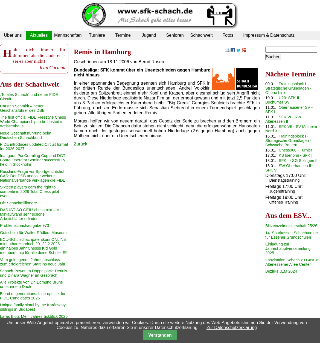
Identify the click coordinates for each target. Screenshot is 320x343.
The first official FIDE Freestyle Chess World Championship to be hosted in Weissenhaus (33, 121)
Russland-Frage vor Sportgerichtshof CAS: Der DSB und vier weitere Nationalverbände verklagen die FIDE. (33, 175)
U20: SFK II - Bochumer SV (283, 100)
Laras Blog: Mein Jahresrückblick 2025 (34, 316)
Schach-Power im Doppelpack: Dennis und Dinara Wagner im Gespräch (33, 273)
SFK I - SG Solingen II (298, 160)
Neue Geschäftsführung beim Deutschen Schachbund (25, 135)
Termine (123, 35)
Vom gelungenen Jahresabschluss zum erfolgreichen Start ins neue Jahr (32, 262)
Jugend (149, 35)
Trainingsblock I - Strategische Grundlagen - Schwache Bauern (288, 140)
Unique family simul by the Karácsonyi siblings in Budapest (33, 307)
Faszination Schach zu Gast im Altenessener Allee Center (292, 262)
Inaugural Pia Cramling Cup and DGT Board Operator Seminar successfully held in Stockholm (32, 160)
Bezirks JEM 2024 (281, 271)
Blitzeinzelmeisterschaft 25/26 (291, 226)
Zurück (80, 144)
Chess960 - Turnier (295, 150)
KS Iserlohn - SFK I (295, 155)
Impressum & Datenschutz (269, 35)
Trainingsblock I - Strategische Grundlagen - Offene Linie (288, 88)
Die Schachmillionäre (18, 203)
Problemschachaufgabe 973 (24, 225)
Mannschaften (68, 35)
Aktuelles (39, 35)
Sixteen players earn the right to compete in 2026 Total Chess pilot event (29, 191)
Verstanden (159, 335)
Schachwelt (201, 35)
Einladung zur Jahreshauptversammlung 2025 (288, 248)
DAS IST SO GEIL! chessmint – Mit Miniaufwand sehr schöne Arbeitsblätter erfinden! (31, 214)
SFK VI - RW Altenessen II (283, 119)
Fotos (227, 35)
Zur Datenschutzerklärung (231, 327)
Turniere (97, 35)
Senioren (175, 35)
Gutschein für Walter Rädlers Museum (33, 232)
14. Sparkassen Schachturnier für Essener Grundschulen (291, 235)
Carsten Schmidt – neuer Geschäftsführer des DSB (22, 108)
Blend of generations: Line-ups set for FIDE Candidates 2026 (32, 295)
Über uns (13, 35)
